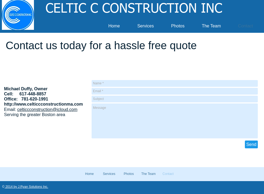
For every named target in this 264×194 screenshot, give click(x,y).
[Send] (251, 144)
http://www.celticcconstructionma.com (43, 104)
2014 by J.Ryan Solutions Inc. (26, 187)
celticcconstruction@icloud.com (47, 109)
